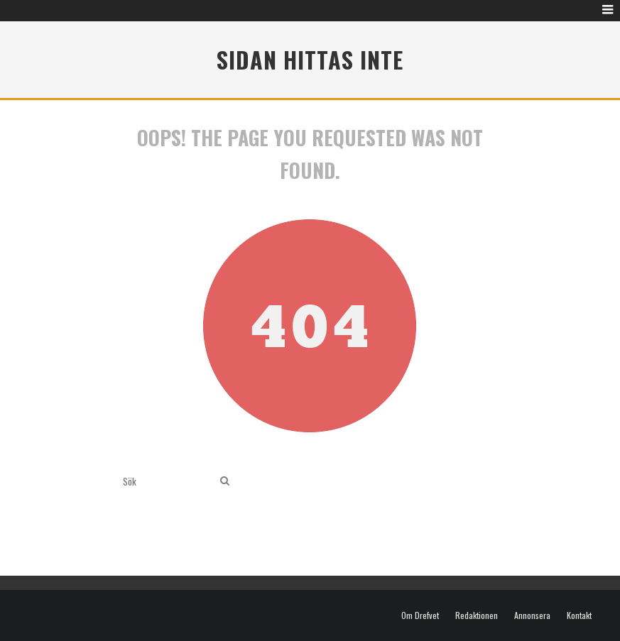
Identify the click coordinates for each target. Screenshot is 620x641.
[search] (225, 481)
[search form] (168, 481)
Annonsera (532, 615)
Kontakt (579, 615)
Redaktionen (476, 615)
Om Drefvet (420, 615)
